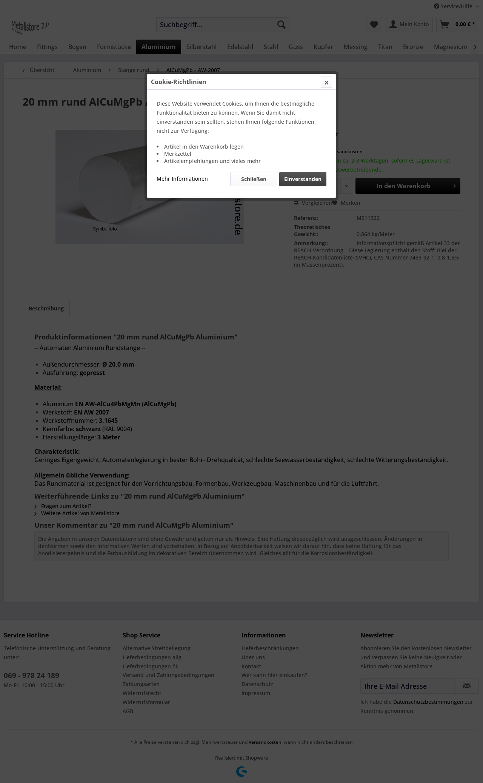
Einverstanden (302, 179)
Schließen (253, 179)
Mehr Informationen (182, 178)
